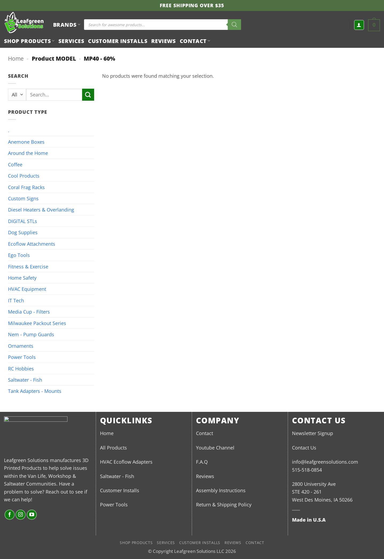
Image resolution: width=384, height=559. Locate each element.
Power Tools (22, 357)
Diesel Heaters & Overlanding (41, 209)
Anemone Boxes (26, 141)
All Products (113, 447)
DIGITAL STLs (22, 221)
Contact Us (304, 447)
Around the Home (28, 153)
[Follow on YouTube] (32, 515)
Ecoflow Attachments (31, 243)
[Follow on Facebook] (10, 515)
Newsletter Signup (312, 433)
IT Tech (16, 300)
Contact (195, 41)
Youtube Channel (215, 447)
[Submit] (88, 95)
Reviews (163, 41)
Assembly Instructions (221, 490)
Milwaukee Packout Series (37, 323)
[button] (359, 25)
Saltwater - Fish (25, 379)
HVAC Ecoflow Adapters (126, 461)
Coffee (15, 164)
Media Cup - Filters (29, 311)
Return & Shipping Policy (223, 504)
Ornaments (20, 345)
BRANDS (66, 24)
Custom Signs (23, 198)
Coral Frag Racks (26, 187)
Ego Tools (19, 255)
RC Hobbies (21, 368)
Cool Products (23, 175)
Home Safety (22, 277)
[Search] (234, 24)
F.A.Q (202, 461)
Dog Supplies (23, 232)
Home (16, 58)
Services (71, 41)
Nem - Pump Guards (31, 334)
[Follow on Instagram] (20, 515)
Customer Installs (117, 41)
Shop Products (29, 41)
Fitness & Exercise (28, 266)
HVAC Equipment (27, 289)
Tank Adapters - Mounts (34, 391)
